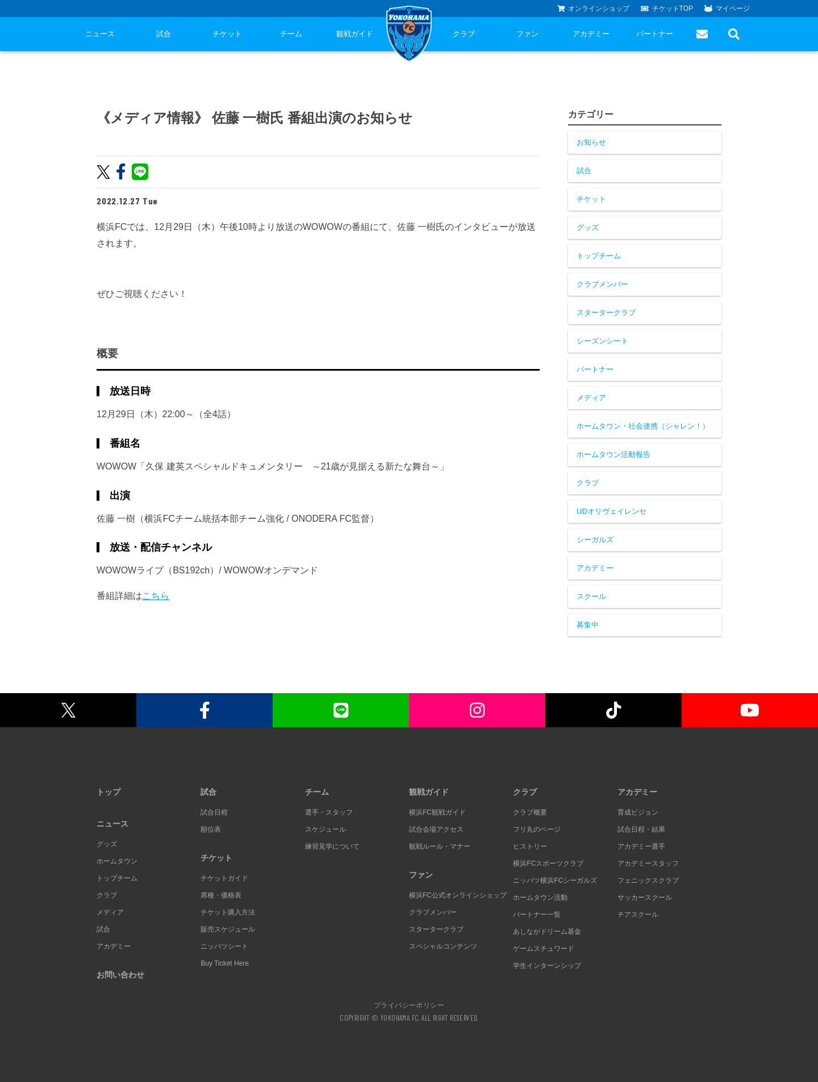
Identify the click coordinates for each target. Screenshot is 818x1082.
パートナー (654, 34)
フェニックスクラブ (648, 880)
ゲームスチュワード (543, 949)
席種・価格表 (221, 895)
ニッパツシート (224, 946)
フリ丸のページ (537, 829)
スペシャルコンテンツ (443, 946)
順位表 (211, 829)
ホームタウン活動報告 (613, 454)
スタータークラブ (606, 312)
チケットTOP (667, 8)
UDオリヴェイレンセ (611, 511)
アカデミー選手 (641, 846)
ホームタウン (117, 861)
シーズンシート (602, 341)
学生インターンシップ (547, 966)
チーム (291, 34)
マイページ (727, 8)
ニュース (100, 34)
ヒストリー (530, 846)
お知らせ (591, 142)
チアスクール (637, 915)
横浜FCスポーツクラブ (548, 863)
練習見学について (332, 846)
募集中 (588, 624)
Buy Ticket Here (225, 963)
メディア (591, 397)
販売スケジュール (228, 929)
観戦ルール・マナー (439, 846)
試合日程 (214, 812)
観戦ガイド (354, 34)
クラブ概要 (530, 812)
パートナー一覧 (537, 915)
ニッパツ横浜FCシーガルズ (555, 880)
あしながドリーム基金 (547, 932)
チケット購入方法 (228, 912)
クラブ (464, 34)
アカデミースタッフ (648, 863)
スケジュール (325, 829)
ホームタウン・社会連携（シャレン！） (643, 426)
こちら (155, 596)
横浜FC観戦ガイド (437, 812)
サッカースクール (644, 897)
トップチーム (599, 255)
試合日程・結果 (641, 829)
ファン (527, 34)
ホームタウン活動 (540, 897)
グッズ (588, 227)
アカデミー (591, 34)
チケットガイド (224, 878)
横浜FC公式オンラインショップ (458, 895)
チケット (227, 34)
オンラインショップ (593, 8)
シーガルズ (595, 539)
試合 (163, 34)
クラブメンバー (602, 284)
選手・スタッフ (329, 812)
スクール (591, 596)
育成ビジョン (637, 812)
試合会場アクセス (436, 829)
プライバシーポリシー (409, 1005)
